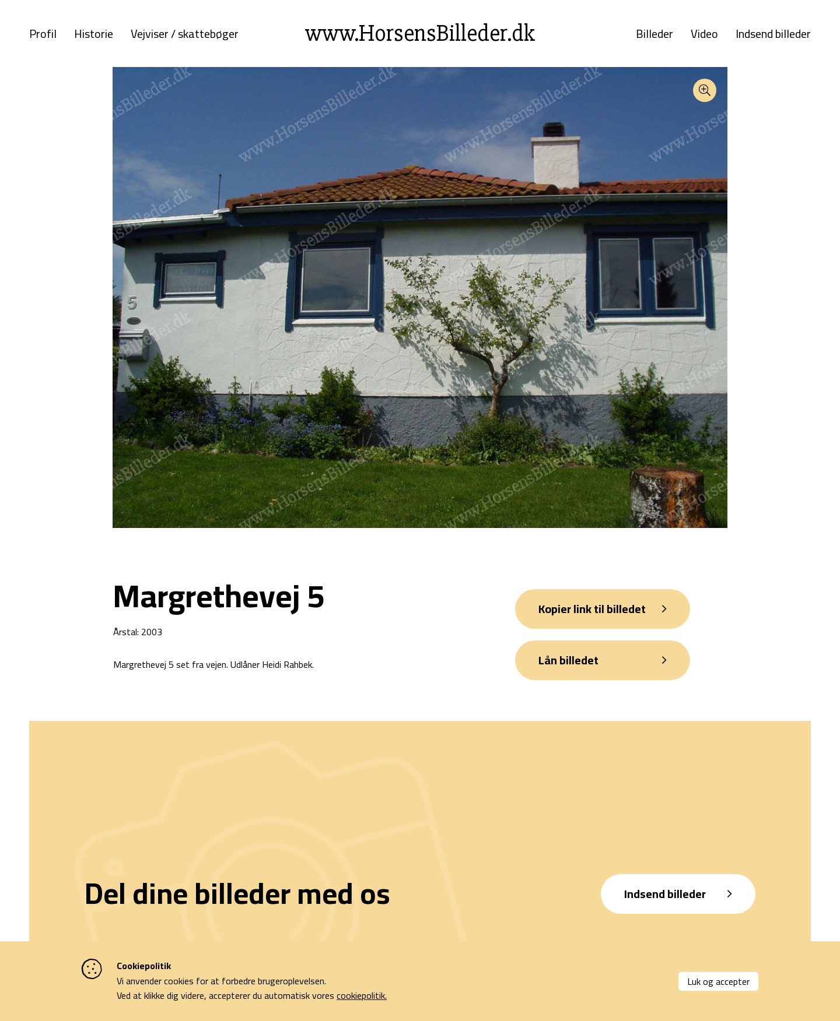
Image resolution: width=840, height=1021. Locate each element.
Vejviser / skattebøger (185, 33)
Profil (43, 33)
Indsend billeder (773, 33)
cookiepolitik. (362, 995)
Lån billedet (568, 660)
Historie (93, 33)
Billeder (654, 33)
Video (704, 33)
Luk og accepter (718, 981)
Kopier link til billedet (592, 608)
